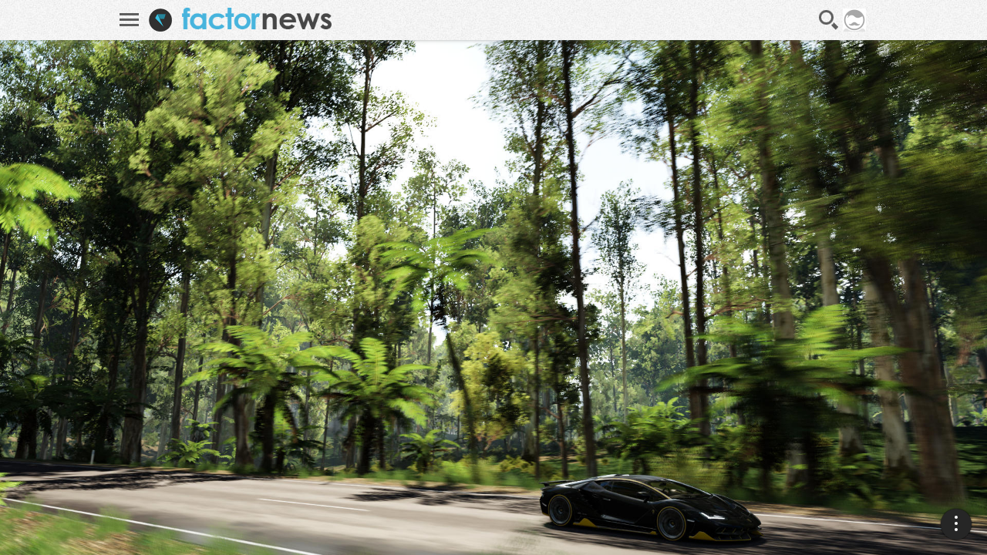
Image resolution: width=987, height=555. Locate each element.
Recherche (828, 20)
